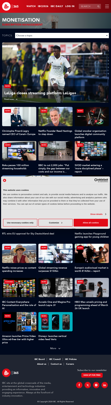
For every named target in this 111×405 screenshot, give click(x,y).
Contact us (56, 364)
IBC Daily (57, 6)
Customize (55, 222)
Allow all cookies (91, 222)
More (53, 348)
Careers (70, 364)
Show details (96, 214)
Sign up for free (92, 375)
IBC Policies (71, 359)
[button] (106, 6)
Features (9, 282)
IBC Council (55, 359)
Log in (70, 6)
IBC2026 (43, 6)
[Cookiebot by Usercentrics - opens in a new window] (96, 180)
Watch (31, 6)
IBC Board (39, 359)
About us (41, 364)
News (7, 86)
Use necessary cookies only (20, 222)
